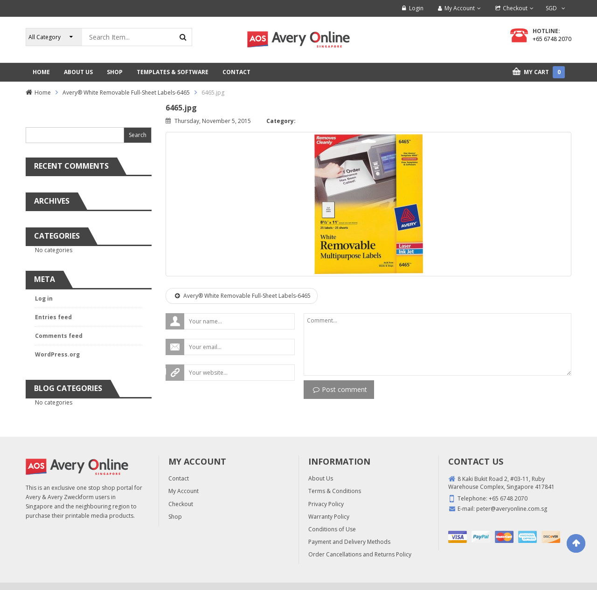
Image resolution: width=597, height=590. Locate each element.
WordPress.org (57, 354)
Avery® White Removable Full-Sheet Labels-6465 (126, 92)
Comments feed (59, 336)
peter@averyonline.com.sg (511, 509)
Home (43, 92)
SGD (551, 8)
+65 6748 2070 (552, 39)
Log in (44, 298)
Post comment (340, 389)
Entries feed (53, 317)
